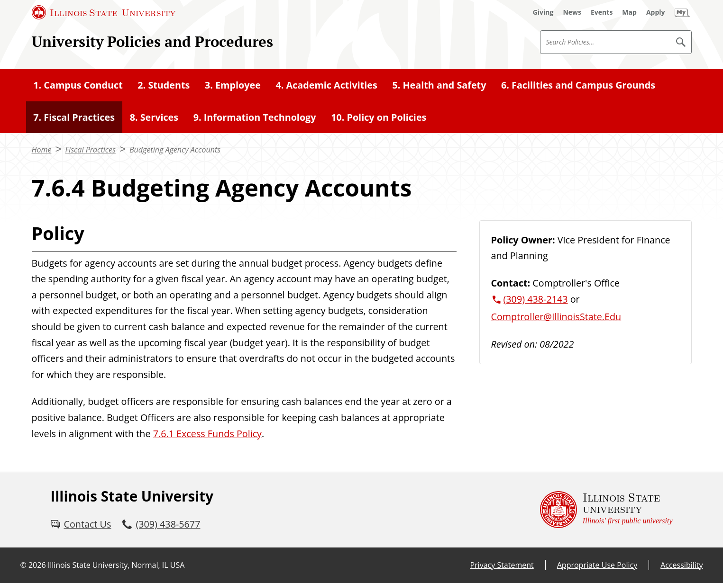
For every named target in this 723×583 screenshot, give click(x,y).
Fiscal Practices (90, 149)
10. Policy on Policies (378, 117)
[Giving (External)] (543, 12)
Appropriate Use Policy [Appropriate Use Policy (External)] (597, 565)
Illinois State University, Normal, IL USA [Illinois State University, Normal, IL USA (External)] (116, 565)
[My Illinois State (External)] (682, 12)
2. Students (163, 85)
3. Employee (233, 85)
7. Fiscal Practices (74, 117)
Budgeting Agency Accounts (174, 149)
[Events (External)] (601, 12)
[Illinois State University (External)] (104, 12)
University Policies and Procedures (152, 41)
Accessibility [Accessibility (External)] (681, 565)
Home (42, 149)
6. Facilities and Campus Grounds (578, 85)
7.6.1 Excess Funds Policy (207, 433)
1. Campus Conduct (77, 85)
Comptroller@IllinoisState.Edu (556, 316)
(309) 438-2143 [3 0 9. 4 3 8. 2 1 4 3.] (535, 299)
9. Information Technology (254, 117)
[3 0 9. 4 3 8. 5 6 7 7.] (161, 524)
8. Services (154, 117)
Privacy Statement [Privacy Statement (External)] (501, 565)
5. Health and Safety (439, 85)
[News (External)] (572, 12)
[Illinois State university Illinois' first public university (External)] (606, 509)
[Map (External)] (629, 12)
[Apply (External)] (655, 12)
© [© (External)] (23, 565)
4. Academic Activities (326, 85)
